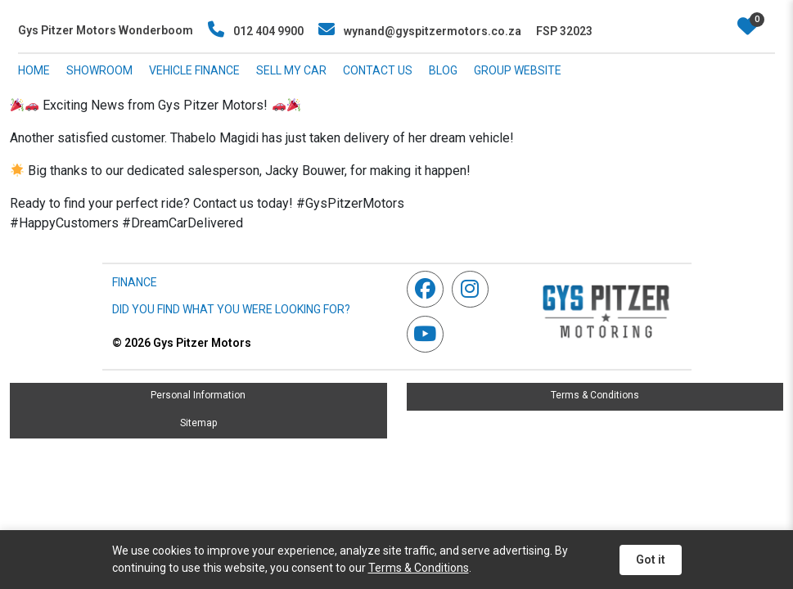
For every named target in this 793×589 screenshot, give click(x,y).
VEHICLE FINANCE (194, 70)
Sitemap (198, 423)
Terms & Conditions (595, 395)
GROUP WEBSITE (517, 70)
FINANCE (134, 282)
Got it (650, 559)
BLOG (443, 70)
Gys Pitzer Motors (181, 342)
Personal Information (198, 395)
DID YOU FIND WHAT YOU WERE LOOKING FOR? (231, 309)
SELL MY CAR (291, 70)
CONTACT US (377, 70)
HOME (34, 70)
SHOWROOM (99, 70)
